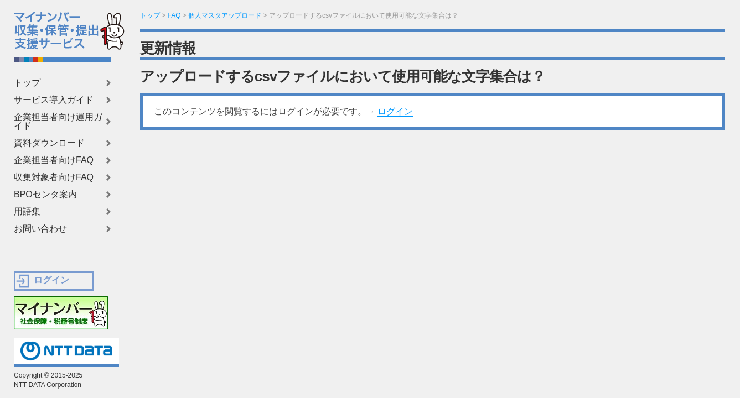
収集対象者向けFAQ (54, 177)
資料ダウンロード (49, 143)
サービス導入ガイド (54, 100)
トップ (27, 82)
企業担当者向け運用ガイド (58, 121)
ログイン (395, 111)
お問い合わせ (40, 228)
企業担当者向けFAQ (54, 160)
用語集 (27, 211)
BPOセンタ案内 (45, 194)
